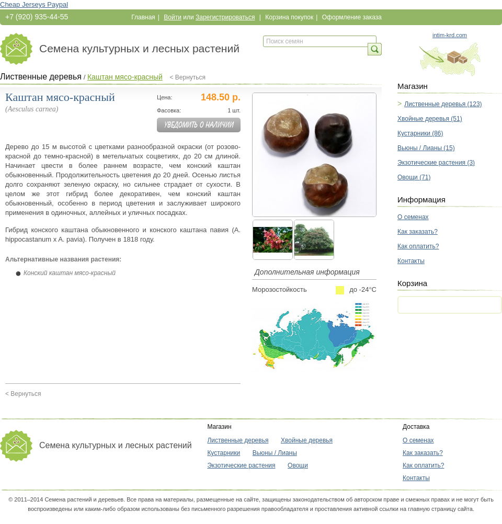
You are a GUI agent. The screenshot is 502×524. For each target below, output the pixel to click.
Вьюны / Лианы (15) (426, 148)
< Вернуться (187, 77)
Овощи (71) (414, 177)
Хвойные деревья (307, 440)
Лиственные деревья (41, 76)
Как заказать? (417, 231)
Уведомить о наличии (199, 125)
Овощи (298, 465)
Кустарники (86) (420, 133)
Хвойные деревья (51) (429, 118)
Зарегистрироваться (225, 17)
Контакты (411, 261)
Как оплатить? (418, 246)
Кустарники (223, 453)
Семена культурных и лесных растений (139, 48)
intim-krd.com (449, 35)
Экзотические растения (241, 465)
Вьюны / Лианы (275, 453)
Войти (172, 17)
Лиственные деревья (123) (443, 104)
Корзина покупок (289, 17)
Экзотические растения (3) (436, 162)
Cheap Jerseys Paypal (34, 4)
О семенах (413, 217)
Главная (143, 17)
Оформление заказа (352, 17)
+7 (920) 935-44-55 (36, 17)
